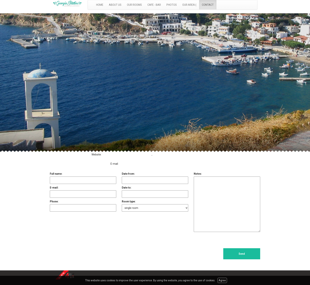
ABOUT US (115, 4)
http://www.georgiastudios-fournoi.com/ (127, 154)
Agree (222, 280)
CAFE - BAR (154, 4)
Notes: (198, 173)
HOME (99, 4)
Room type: (129, 201)
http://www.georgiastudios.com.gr (131, 158)
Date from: (128, 173)
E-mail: (54, 187)
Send (242, 253)
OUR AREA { (189, 4)
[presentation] (222, 241)
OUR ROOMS (134, 4)
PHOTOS (171, 4)
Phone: (54, 201)
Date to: (126, 187)
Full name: (56, 173)
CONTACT (208, 4)
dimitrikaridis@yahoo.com (135, 163)
